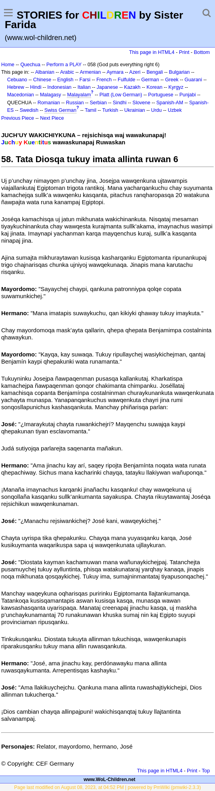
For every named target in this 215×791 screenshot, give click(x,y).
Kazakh (132, 87)
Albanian (44, 72)
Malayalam (79, 95)
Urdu (156, 110)
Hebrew (15, 87)
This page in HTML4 (152, 52)
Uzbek (175, 110)
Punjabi (187, 95)
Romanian (49, 102)
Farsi (85, 79)
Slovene (141, 102)
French (104, 79)
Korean (154, 87)
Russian (75, 102)
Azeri (134, 72)
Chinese (42, 79)
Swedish (29, 110)
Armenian (90, 72)
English (65, 79)
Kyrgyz (175, 87)
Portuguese (160, 95)
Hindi (35, 87)
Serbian (98, 102)
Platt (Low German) (120, 95)
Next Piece (52, 118)
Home (7, 64)
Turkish (110, 110)
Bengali (155, 72)
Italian (84, 87)
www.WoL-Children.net (109, 779)
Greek (172, 79)
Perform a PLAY (64, 64)
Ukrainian (134, 110)
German (150, 79)
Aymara (115, 72)
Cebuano (17, 79)
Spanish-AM (169, 102)
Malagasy (50, 95)
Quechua (30, 64)
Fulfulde (126, 79)
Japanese (107, 87)
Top (206, 771)
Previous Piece (17, 118)
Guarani (193, 79)
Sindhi (120, 102)
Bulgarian (179, 72)
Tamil (90, 110)
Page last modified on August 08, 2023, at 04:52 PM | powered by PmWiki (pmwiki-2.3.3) (107, 787)
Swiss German (60, 110)
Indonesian (60, 87)
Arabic (67, 72)
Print (184, 52)
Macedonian (20, 95)
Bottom (202, 52)
